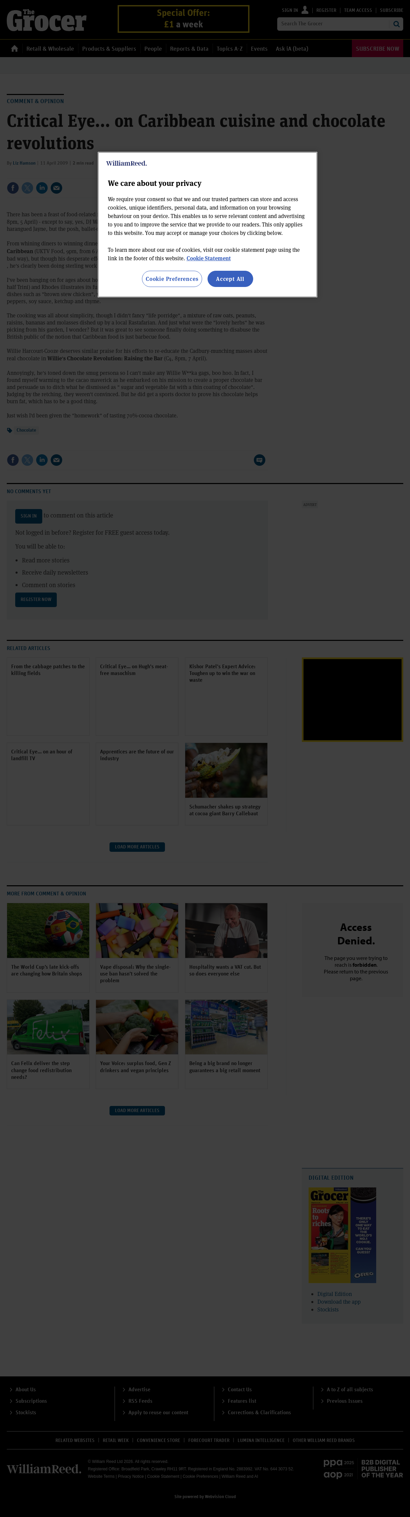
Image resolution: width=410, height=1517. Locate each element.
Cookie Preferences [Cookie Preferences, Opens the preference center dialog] (172, 279)
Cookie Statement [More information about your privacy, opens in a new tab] (209, 258)
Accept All (230, 279)
